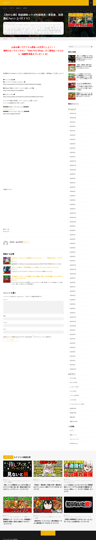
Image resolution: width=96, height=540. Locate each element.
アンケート (46, 24)
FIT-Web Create (13, 536)
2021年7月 (72, 335)
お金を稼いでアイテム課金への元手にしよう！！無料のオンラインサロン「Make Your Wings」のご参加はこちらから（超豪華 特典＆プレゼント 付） (33, 50)
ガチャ (50, 24)
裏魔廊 (5, 33)
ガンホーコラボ (56, 24)
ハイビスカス (38, 26)
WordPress (28, 536)
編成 (48, 32)
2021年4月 (72, 348)
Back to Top (48, 528)
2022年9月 (72, 275)
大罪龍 (23, 29)
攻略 (55, 29)
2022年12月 (73, 263)
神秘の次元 (36, 32)
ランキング (13, 27)
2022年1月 (72, 309)
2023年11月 (73, 216)
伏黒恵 (52, 27)
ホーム (5, 8)
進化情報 (28, 33)
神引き (31, 32)
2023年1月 (72, 258)
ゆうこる (36, 24)
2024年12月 (73, 160)
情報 (52, 29)
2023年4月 (72, 245)
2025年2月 (72, 152)
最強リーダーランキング (30, 30)
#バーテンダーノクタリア (80, 475)
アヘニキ (41, 475)
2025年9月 (72, 122)
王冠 (19, 32)
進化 (24, 33)
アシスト (41, 24)
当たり (41, 29)
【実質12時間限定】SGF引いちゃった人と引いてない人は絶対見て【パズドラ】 (78, 515)
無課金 (15, 32)
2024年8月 (72, 177)
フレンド (57, 26)
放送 (57, 29)
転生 (17, 33)
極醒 (50, 30)
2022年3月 (72, 301)
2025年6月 (72, 135)
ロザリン (42, 27)
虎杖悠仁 (52, 32)
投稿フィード (73, 430)
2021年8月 (72, 331)
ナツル (26, 26)
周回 (15, 29)
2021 (7, 24)
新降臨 (36, 513)
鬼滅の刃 (18, 8)
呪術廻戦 (19, 29)
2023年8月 (72, 228)
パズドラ (11, 8)
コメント (5, 299)
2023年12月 (73, 211)
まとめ (32, 24)
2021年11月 (73, 318)
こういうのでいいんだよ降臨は (46, 511)
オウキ (71, 374)
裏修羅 (55, 32)
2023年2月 (72, 254)
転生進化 (21, 33)
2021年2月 (72, 356)
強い (36, 29)
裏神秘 (59, 32)
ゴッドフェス (10, 26)
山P (30, 29)
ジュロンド (73, 382)
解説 (9, 33)
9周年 (9, 24)
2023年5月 (72, 241)
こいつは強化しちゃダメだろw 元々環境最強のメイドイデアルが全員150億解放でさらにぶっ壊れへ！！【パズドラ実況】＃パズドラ (84, 77)
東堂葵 (43, 30)
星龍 (14, 30)
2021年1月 (72, 361)
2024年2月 (72, 203)
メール (5, 322)
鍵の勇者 (41, 33)
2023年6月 (72, 237)
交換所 (48, 27)
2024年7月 (72, 182)
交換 (45, 27)
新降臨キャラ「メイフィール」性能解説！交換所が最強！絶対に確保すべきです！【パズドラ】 (84, 95)
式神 (33, 29)
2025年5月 (72, 139)
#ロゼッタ (12, 511)
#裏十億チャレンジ (19, 511)
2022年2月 (72, 305)
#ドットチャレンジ (69, 475)
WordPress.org (74, 438)
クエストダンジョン (26, 475)
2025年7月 (72, 130)
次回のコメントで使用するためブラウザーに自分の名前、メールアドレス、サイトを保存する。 (27, 337)
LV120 (16, 24)
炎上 (12, 32)
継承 (45, 32)
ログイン (72, 425)
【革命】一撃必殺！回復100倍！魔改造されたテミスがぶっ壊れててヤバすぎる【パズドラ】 (84, 66)
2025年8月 (72, 126)
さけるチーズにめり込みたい (75, 511)
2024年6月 (72, 186)
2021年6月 (72, 339)
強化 (38, 29)
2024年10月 (73, 169)
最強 (17, 30)
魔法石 (52, 33)
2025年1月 (72, 156)
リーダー (33, 27)
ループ (37, 27)
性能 (45, 29)
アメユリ (72, 477)
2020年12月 (73, 365)
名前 (4, 316)
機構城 (53, 30)
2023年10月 (73, 220)
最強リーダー (22, 30)
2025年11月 (73, 113)
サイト (5, 329)
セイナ (71, 387)
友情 (12, 29)
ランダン (29, 27)
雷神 (71, 412)
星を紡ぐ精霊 (10, 30)
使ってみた (56, 27)
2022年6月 (72, 288)
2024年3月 (72, 199)
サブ (14, 26)
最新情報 (39, 30)
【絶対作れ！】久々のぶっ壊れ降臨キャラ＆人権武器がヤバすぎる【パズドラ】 (48, 517)
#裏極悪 (25, 511)
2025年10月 (73, 118)
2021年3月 (72, 352)
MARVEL (21, 24)
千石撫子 (9, 29)
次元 (7, 32)
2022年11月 (73, 267)
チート (23, 26)
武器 (10, 32)
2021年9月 (72, 326)
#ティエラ (7, 511)
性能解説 (48, 29)
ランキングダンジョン (21, 27)
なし (29, 24)
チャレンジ (18, 26)
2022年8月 (72, 280)
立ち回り (42, 32)
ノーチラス (31, 26)
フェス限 (53, 26)
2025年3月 (72, 147)
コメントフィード (74, 434)
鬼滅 (45, 33)
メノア (8, 27)
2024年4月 (72, 194)
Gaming (13, 24)
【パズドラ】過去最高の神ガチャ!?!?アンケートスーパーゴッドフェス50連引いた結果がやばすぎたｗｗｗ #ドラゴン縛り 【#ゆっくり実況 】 (84, 87)
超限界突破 (13, 33)
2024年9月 (72, 173)
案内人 (46, 30)
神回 (29, 32)
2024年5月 (72, 190)
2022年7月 (72, 284)
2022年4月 (72, 297)
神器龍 (25, 32)
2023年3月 (72, 250)
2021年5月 (72, 344)
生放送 (21, 32)
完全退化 (27, 29)
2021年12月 (73, 314)
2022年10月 (73, 271)
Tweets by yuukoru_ (8, 109)
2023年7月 (72, 233)
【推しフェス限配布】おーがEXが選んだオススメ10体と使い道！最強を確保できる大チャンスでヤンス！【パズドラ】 (17, 482)
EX (28, 511)
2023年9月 (72, 224)
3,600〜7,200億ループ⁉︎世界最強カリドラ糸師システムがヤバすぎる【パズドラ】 (35, 267)
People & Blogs (8, 475)
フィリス (48, 26)
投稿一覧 (26, 242)
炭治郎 (25, 8)
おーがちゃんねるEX (16, 475)
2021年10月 (73, 322)
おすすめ (25, 24)
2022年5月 (72, 292)
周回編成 (10, 477)
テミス (44, 475)
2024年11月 (73, 164)
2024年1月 (72, 207)
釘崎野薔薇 (36, 33)
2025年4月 (72, 143)
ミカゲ (71, 395)
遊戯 (32, 33)
